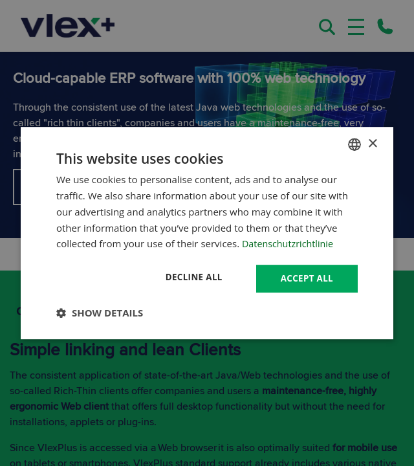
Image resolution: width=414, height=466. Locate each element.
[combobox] (354, 143)
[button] (99, 313)
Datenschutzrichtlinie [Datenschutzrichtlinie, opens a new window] (290, 242)
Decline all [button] (189, 277)
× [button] (372, 143)
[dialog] (207, 233)
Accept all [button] (305, 278)
